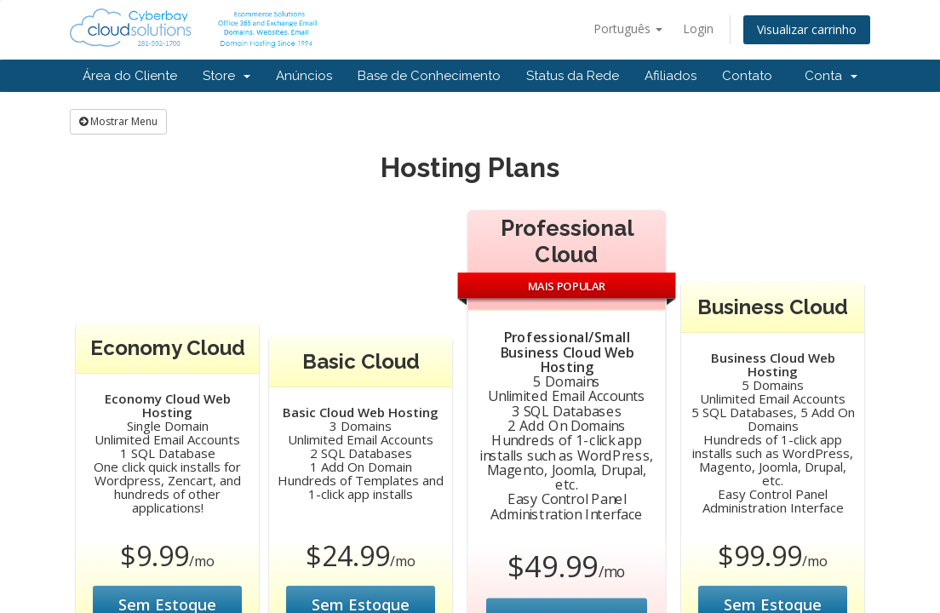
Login (698, 28)
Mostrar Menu (118, 121)
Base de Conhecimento (429, 75)
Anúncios (304, 75)
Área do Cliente (130, 75)
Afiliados (670, 75)
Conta (831, 75)
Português (627, 28)
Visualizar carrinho (807, 29)
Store (226, 75)
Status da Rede (572, 75)
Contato (747, 75)
